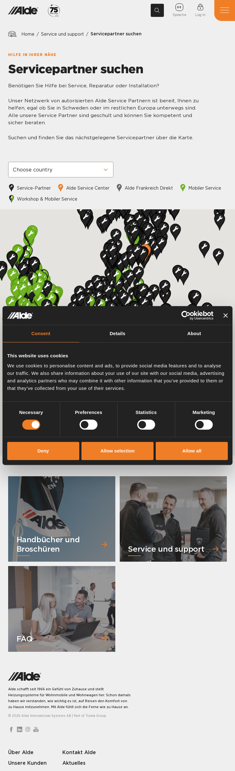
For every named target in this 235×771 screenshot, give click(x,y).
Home (27, 34)
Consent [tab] (40, 333)
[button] (12, 276)
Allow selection (117, 450)
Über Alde (21, 752)
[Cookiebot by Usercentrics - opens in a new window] (186, 315)
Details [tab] (117, 333)
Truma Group (96, 715)
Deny (43, 450)
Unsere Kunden (27, 763)
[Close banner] (225, 315)
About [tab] (194, 333)
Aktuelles (74, 763)
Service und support (62, 34)
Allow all (191, 450)
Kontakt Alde (79, 752)
